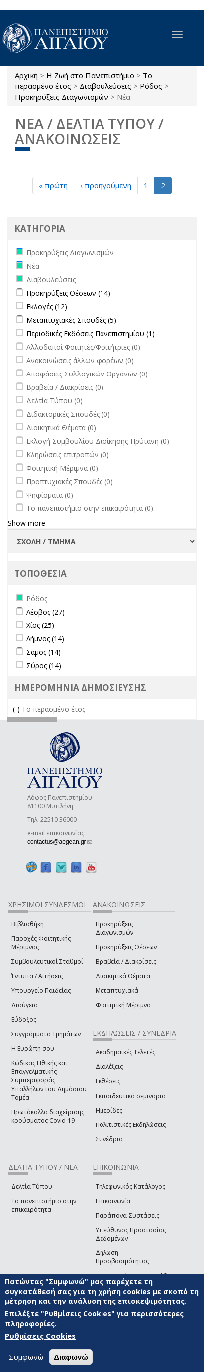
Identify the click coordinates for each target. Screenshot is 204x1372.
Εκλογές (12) (46, 306)
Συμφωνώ (26, 1357)
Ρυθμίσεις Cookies (40, 1336)
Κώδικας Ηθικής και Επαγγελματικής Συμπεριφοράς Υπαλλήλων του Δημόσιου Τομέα (49, 1080)
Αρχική (26, 75)
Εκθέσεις (108, 1081)
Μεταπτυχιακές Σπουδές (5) (71, 320)
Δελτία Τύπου (31, 1186)
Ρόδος (151, 86)
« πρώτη (53, 185)
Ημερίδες (109, 1110)
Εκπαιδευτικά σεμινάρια (131, 1096)
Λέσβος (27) (45, 612)
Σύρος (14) (43, 665)
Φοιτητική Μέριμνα (123, 1005)
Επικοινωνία (113, 1201)
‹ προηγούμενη (105, 185)
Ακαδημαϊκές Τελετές (125, 1052)
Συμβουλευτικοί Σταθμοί (47, 961)
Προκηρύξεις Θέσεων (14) (68, 293)
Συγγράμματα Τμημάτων (46, 1034)
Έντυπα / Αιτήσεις (37, 976)
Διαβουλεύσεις (105, 86)
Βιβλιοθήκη (27, 924)
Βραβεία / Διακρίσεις (126, 961)
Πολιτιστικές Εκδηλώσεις (131, 1125)
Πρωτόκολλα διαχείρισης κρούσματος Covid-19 (47, 1116)
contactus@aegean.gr (59, 841)
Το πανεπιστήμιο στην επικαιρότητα (43, 1205)
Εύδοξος (23, 1019)
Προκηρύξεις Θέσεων (126, 947)
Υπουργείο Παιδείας (41, 990)
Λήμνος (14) (45, 638)
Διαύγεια (24, 1005)
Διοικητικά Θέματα (123, 976)
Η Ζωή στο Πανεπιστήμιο (90, 75)
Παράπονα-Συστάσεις (127, 1215)
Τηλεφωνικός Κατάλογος (130, 1186)
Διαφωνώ (71, 1357)
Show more (26, 523)
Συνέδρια (109, 1139)
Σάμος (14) (43, 652)
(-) (17, 709)
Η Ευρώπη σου (32, 1048)
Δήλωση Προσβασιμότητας (122, 1256)
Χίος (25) (40, 625)
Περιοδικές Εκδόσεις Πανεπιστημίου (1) (90, 333)
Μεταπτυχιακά (117, 990)
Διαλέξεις (109, 1066)
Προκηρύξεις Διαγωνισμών (61, 97)
